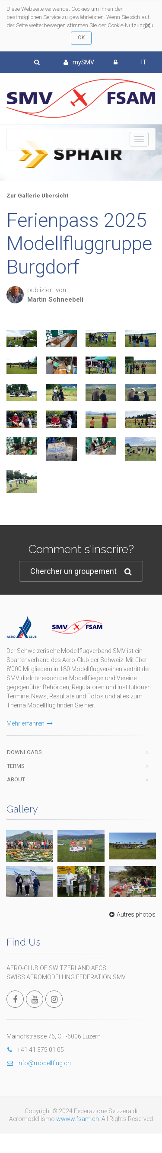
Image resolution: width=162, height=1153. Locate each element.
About (16, 779)
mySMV (79, 62)
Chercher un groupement (81, 571)
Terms (16, 766)
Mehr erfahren (29, 723)
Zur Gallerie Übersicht (37, 195)
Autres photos (131, 914)
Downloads (24, 752)
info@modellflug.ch (38, 1063)
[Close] (148, 25)
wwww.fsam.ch (77, 1118)
